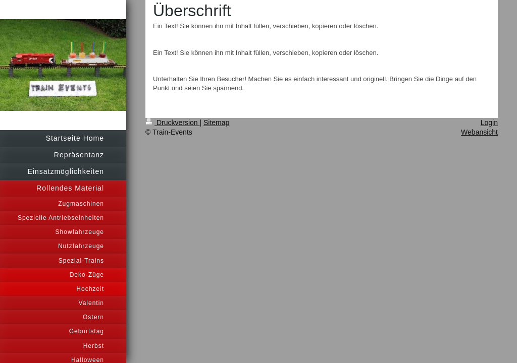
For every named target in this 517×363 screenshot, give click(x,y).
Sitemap (216, 122)
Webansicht (479, 132)
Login (489, 122)
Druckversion (172, 122)
